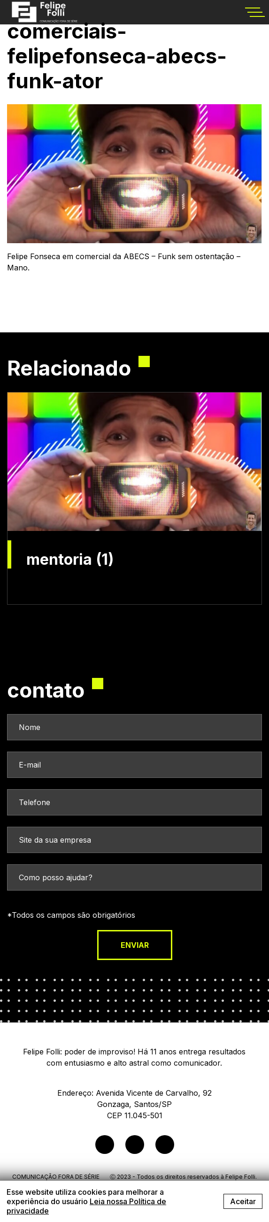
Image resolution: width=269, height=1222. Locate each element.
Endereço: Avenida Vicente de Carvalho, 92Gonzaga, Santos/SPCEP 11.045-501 (134, 1104)
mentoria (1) (70, 560)
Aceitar (243, 1201)
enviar (135, 945)
